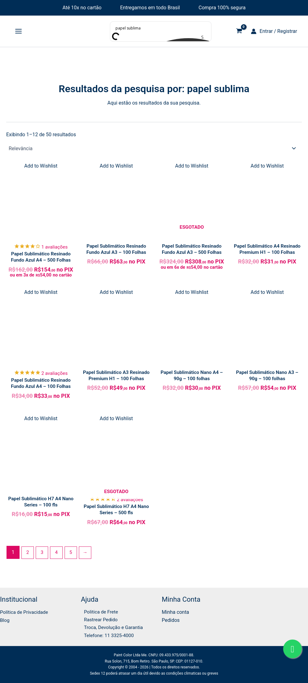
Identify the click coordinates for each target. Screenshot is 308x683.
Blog (5, 619)
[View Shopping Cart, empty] (239, 31)
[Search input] (161, 28)
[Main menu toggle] (18, 31)
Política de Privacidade (25, 610)
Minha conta (175, 610)
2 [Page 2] (27, 556)
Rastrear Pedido (98, 619)
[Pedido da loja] (154, 148)
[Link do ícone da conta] (274, 31)
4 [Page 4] (57, 556)
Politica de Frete (99, 610)
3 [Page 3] (42, 556)
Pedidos (171, 619)
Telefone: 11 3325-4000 (107, 635)
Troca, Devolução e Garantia (112, 627)
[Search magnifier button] (205, 37)
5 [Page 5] (72, 556)
